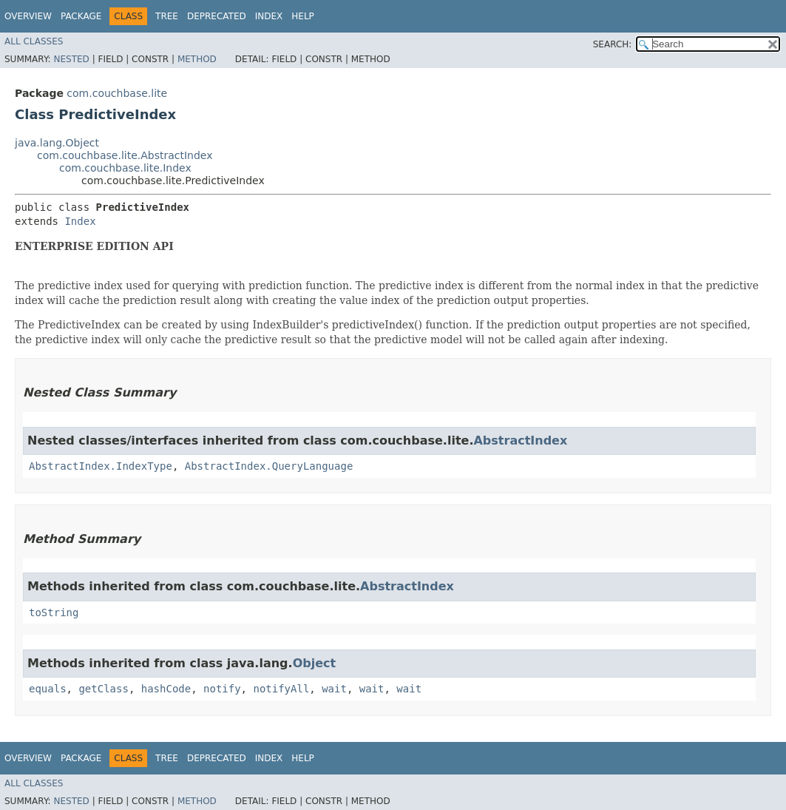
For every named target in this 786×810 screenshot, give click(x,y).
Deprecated (216, 16)
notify (222, 689)
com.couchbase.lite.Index (125, 168)
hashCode (166, 689)
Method (197, 59)
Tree (166, 16)
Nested (71, 59)
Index (269, 16)
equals (48, 689)
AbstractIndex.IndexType (100, 466)
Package (81, 16)
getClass (103, 689)
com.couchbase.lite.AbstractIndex (125, 155)
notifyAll (281, 689)
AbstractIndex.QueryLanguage (269, 466)
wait (334, 689)
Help (302, 16)
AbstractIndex (520, 440)
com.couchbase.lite (117, 93)
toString (53, 612)
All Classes (33, 41)
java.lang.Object (57, 143)
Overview (28, 16)
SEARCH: (612, 44)
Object (314, 663)
